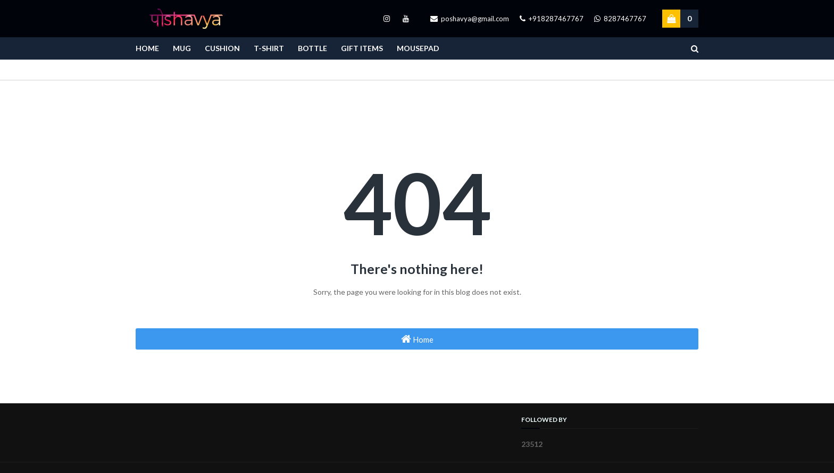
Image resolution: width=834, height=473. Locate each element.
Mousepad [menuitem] (418, 48)
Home (417, 339)
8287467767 (620, 18)
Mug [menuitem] (182, 48)
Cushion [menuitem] (222, 48)
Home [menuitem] (147, 48)
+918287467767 (551, 18)
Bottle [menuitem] (312, 48)
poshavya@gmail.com (469, 18)
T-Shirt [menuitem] (269, 48)
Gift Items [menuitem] (362, 48)
